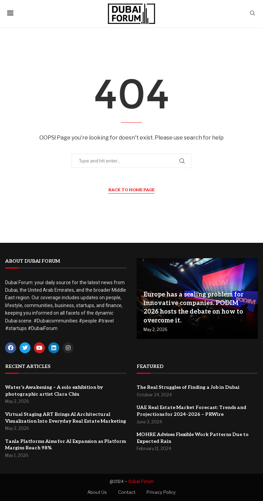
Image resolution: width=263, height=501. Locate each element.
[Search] (252, 13)
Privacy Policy (161, 492)
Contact (126, 492)
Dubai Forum (141, 481)
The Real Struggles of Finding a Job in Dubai (188, 387)
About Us (97, 492)
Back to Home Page (131, 190)
